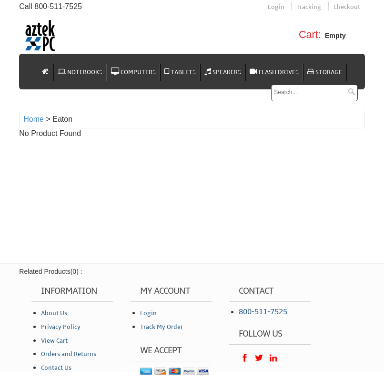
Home (33, 119)
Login (276, 7)
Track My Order (161, 327)
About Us (54, 313)
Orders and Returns (68, 354)
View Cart (54, 341)
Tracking (308, 7)
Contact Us (56, 368)
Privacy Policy (61, 327)
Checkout (346, 7)
